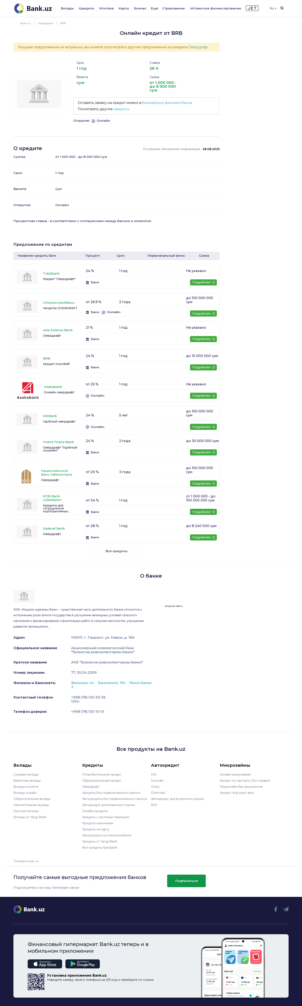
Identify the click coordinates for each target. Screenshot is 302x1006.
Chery (155, 787)
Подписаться (186, 881)
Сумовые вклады (26, 774)
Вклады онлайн (25, 793)
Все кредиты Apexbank (99, 847)
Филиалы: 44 (83, 683)
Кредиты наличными (97, 823)
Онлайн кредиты (95, 811)
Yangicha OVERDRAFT (60, 308)
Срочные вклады (26, 811)
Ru (273, 8)
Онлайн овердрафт (59, 392)
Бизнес (140, 8)
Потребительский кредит (101, 774)
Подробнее (203, 282)
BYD (154, 805)
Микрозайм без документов (241, 787)
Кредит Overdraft (56, 363)
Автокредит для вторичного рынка (108, 805)
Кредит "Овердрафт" (59, 278)
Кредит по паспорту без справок (245, 780)
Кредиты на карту (95, 829)
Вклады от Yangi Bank (29, 817)
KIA (153, 774)
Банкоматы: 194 (112, 683)
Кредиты (86, 8)
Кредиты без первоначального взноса (111, 793)
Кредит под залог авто (237, 793)
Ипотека (106, 8)
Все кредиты (116, 551)
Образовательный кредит (101, 780)
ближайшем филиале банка (167, 103)
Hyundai (157, 780)
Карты (123, 8)
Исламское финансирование (215, 8)
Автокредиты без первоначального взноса (114, 799)
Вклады (67, 8)
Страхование (173, 8)
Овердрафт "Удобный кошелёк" (60, 449)
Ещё (154, 8)
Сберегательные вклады (31, 799)
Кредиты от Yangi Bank (99, 841)
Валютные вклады (27, 780)
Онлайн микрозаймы (235, 774)
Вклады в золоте (26, 787)
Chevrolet (158, 793)
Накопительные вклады (31, 805)
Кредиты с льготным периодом (105, 817)
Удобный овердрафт (59, 421)
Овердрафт (198, 47)
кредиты (121, 109)
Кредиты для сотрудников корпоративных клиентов (55, 508)
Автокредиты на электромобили (106, 835)
